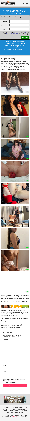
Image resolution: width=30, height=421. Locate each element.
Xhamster (18, 416)
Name (5, 359)
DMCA (13, 409)
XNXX (13, 418)
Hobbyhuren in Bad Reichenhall (15, 412)
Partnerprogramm (13, 410)
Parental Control (21, 409)
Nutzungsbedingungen (17, 407)
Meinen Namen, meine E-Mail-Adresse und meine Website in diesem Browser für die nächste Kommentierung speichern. (14, 381)
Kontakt (5, 410)
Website (5, 371)
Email (4, 365)
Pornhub (13, 416)
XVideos (17, 418)
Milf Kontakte (24, 410)
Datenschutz (6, 407)
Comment (5, 339)
